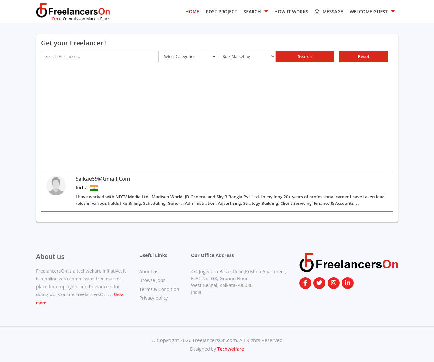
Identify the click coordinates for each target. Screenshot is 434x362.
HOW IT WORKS (291, 11)
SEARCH (256, 11)
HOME (192, 11)
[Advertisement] (217, 116)
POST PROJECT (221, 11)
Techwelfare (230, 349)
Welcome (372, 11)
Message (329, 11)
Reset (363, 56)
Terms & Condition (159, 289)
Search (305, 56)
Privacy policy (153, 298)
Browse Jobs (152, 280)
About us (148, 271)
